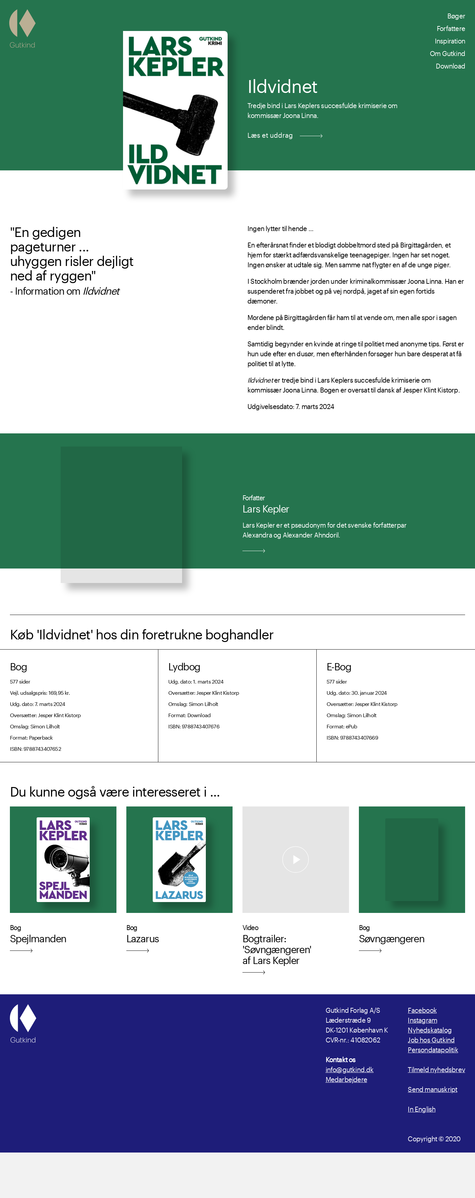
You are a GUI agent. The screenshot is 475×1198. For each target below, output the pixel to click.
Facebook (422, 1009)
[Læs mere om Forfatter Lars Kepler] (237, 528)
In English (421, 1108)
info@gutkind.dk (350, 1068)
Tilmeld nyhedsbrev (436, 1068)
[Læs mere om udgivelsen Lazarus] (179, 895)
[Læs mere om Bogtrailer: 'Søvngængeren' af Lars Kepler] (295, 895)
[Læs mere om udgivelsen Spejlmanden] (63, 895)
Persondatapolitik (433, 1048)
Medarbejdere (346, 1078)
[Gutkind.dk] (22, 28)
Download (450, 65)
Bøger (456, 15)
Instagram (422, 1019)
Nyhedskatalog (430, 1029)
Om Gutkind (447, 52)
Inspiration (450, 40)
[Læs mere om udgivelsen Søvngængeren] (412, 895)
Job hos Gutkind (431, 1039)
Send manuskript (432, 1088)
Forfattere (451, 27)
